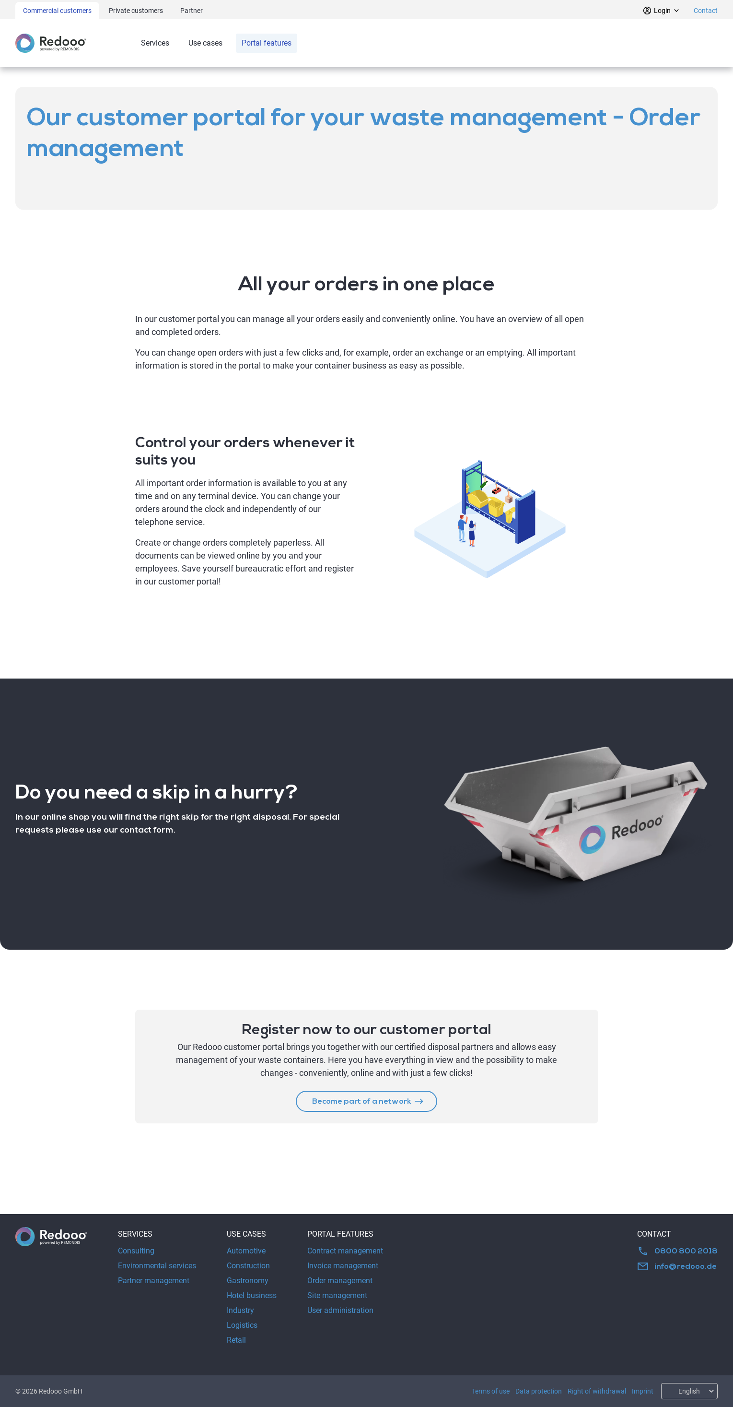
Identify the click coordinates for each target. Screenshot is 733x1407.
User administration (340, 1310)
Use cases (205, 43)
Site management (337, 1295)
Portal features (266, 43)
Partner (191, 10)
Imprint (642, 1391)
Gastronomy (247, 1280)
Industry (240, 1310)
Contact (706, 10)
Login (661, 10)
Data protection (538, 1391)
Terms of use (491, 1391)
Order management (339, 1280)
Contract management (345, 1250)
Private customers (136, 10)
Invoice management (342, 1265)
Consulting (136, 1250)
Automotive (246, 1250)
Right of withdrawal (597, 1391)
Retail (236, 1340)
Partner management (153, 1280)
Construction (248, 1265)
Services (155, 43)
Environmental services (157, 1265)
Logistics (242, 1325)
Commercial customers (57, 10)
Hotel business (252, 1295)
